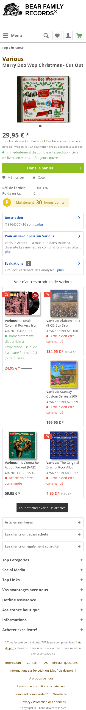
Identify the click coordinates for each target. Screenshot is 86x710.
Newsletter (60, 694)
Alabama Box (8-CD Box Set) (63, 322)
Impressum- (13, 663)
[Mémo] (56, 35)
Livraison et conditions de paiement (41, 686)
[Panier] (79, 35)
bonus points (54, 202)
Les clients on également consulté (31, 546)
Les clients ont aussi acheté (26, 534)
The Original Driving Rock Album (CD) (62, 465)
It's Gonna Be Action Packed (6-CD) (22, 464)
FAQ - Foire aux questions (60, 663)
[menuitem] (12, 35)
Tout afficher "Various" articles (42, 508)
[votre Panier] (68, 35)
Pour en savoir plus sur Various (29, 236)
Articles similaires (19, 522)
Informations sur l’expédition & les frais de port (41, 670)
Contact (32, 663)
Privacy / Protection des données (43, 702)
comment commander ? (31, 694)
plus (40, 224)
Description (14, 217)
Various (13, 58)
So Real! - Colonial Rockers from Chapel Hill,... (21, 323)
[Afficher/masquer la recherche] (45, 35)
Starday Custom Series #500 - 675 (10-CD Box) (62, 394)
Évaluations (14, 263)
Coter (39, 177)
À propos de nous (41, 678)
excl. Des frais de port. (54, 141)
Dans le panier (54, 167)
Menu (12, 35)
